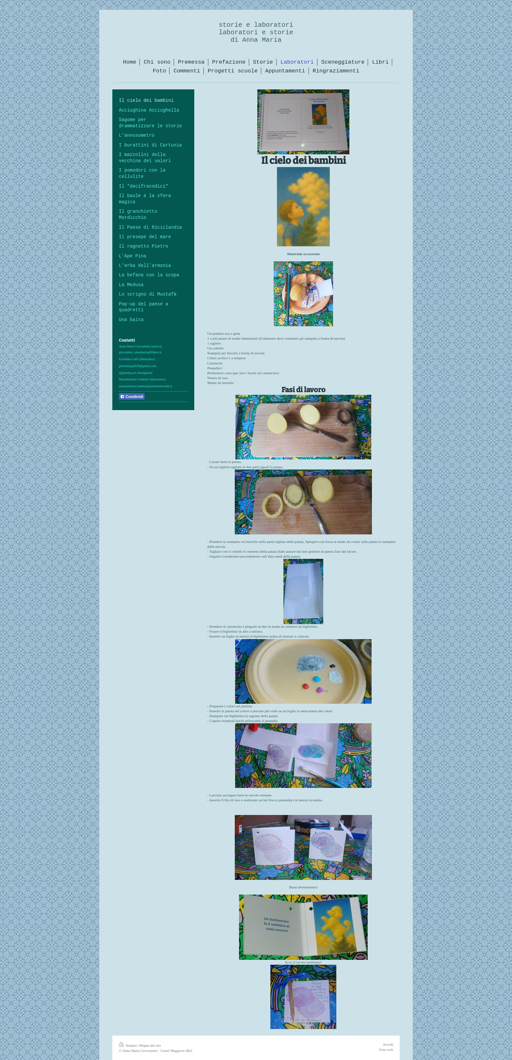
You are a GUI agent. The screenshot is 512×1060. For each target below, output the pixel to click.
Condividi (131, 396)
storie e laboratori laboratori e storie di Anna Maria (256, 32)
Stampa (128, 1045)
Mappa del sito (150, 1045)
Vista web (386, 1050)
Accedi (388, 1044)
